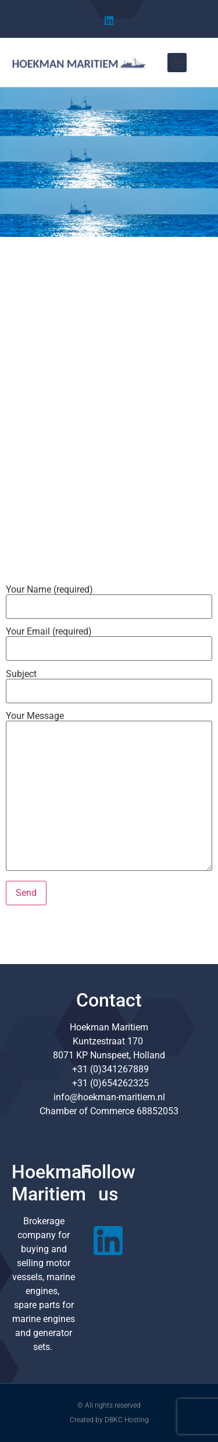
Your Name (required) (109, 598)
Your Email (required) (109, 640)
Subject (109, 682)
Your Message (109, 792)
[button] (177, 62)
